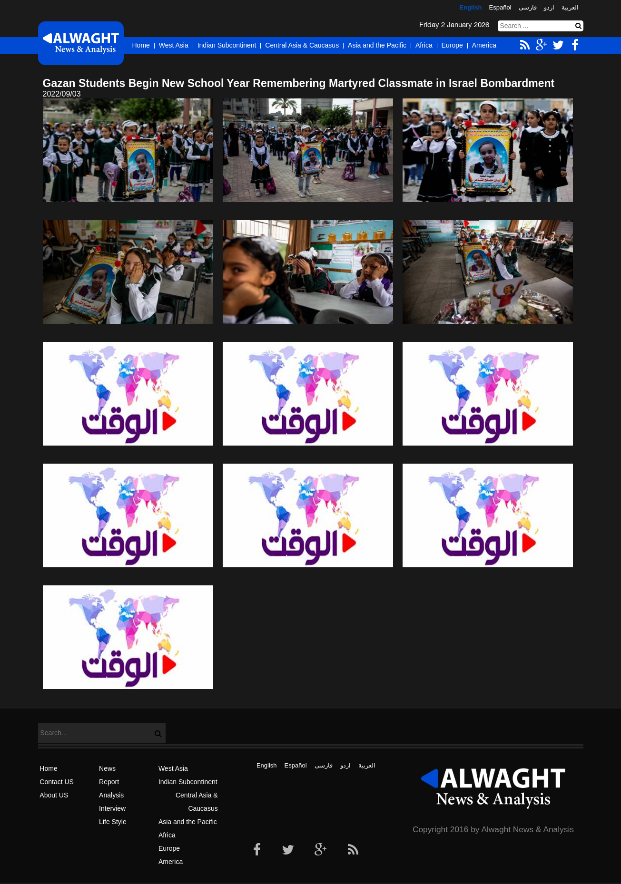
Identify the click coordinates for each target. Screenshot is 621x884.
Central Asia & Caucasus (302, 45)
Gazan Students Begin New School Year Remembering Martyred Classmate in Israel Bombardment (299, 83)
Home (141, 45)
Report (109, 782)
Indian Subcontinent (226, 45)
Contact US (56, 782)
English (471, 7)
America (484, 45)
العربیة (570, 7)
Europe (452, 45)
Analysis (111, 795)
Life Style (113, 822)
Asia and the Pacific (377, 45)
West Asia (173, 45)
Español (500, 7)
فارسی (528, 7)
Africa (424, 45)
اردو (549, 7)
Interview (112, 808)
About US (53, 795)
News (107, 768)
